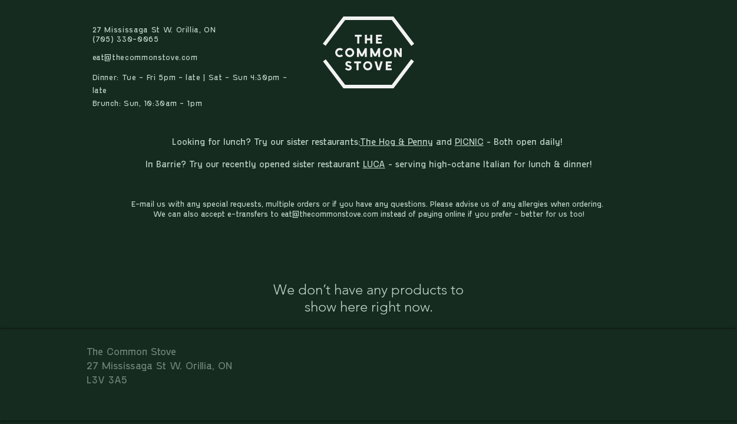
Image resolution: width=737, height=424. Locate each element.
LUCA (374, 163)
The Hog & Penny (396, 141)
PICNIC (469, 141)
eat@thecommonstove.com (145, 57)
